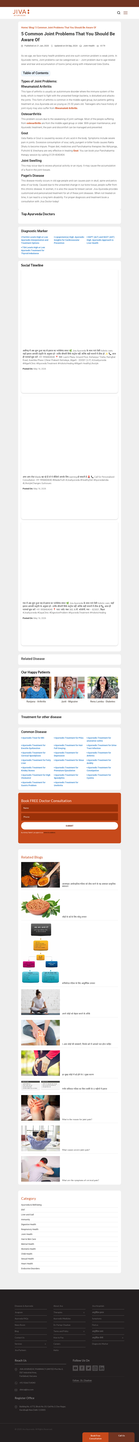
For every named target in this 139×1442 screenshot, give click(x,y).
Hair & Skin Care (28, 1239)
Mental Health (27, 1244)
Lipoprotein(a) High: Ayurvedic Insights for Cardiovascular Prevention (69, 240)
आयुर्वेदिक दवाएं (97, 1331)
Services (18, 1344)
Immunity (25, 1219)
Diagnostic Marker (100, 1344)
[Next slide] (116, 690)
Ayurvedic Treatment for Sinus (69, 760)
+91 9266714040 (27, 1383)
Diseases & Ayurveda (24, 1306)
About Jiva (58, 1306)
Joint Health (89, 46)
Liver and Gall (27, 1214)
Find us (95, 1325)
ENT (23, 1210)
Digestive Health (28, 1224)
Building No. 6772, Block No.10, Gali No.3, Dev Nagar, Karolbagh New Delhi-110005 (43, 1408)
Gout (75, 150)
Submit (69, 826)
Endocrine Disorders (30, 1268)
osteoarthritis (34, 123)
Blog (17, 1331)
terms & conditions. (49, 832)
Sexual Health (27, 1259)
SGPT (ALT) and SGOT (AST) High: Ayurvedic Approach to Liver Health (101, 240)
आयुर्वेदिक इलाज (98, 1312)
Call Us (121, 1435)
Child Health (26, 1254)
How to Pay (58, 1337)
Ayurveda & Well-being (31, 1205)
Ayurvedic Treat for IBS (33, 738)
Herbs (56, 1350)
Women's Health (28, 1249)
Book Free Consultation (95, 1437)
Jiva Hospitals (98, 1306)
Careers (56, 1344)
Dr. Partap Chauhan (61, 1325)
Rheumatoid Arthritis (66, 108)
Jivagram (19, 1312)
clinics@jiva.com (27, 1389)
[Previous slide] (22, 690)
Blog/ (31, 27)
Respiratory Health (29, 1229)
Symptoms (96, 1318)
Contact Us (19, 1337)
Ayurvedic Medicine (61, 1318)
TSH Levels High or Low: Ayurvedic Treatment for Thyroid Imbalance (33, 250)
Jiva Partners (20, 1350)
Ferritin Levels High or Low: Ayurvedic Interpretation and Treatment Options (34, 240)
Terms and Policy (60, 1331)
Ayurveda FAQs (21, 1318)
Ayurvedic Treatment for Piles (69, 738)
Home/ (24, 27)
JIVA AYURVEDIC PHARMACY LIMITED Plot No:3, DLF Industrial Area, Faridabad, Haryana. (41, 1372)
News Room (20, 1325)
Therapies (57, 1312)
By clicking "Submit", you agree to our (38, 832)
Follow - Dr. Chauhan (82, 1380)
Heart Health (27, 1263)
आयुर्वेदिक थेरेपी (97, 1337)
